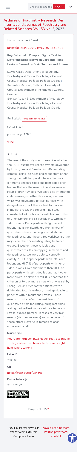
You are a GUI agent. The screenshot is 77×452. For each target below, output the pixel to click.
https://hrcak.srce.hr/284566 (25, 373)
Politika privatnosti (56, 432)
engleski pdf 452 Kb (34, 118)
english (59, 6)
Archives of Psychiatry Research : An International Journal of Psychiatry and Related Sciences (35, 24)
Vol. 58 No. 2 (43, 29)
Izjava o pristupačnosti (56, 428)
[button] (70, 7)
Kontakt (56, 436)
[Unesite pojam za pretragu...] (40, 6)
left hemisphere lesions (43, 343)
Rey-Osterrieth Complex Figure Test (31, 339)
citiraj (10, 142)
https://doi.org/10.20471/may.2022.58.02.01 (35, 48)
